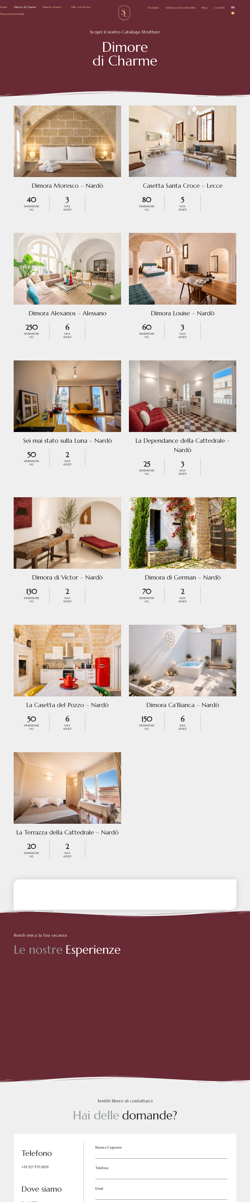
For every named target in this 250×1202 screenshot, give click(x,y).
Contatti (219, 7)
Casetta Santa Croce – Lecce (182, 186)
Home (3, 7)
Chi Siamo (153, 7)
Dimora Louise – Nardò (182, 313)
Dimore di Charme (25, 7)
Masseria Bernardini (12, 14)
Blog (204, 7)
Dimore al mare (52, 7)
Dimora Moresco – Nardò (67, 186)
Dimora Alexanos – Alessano (67, 313)
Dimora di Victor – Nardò (67, 577)
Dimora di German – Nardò (183, 577)
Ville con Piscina (80, 7)
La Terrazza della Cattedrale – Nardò (67, 832)
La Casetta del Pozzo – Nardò (67, 705)
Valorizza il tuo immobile (181, 7)
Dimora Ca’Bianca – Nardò (182, 705)
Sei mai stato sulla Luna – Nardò (67, 440)
